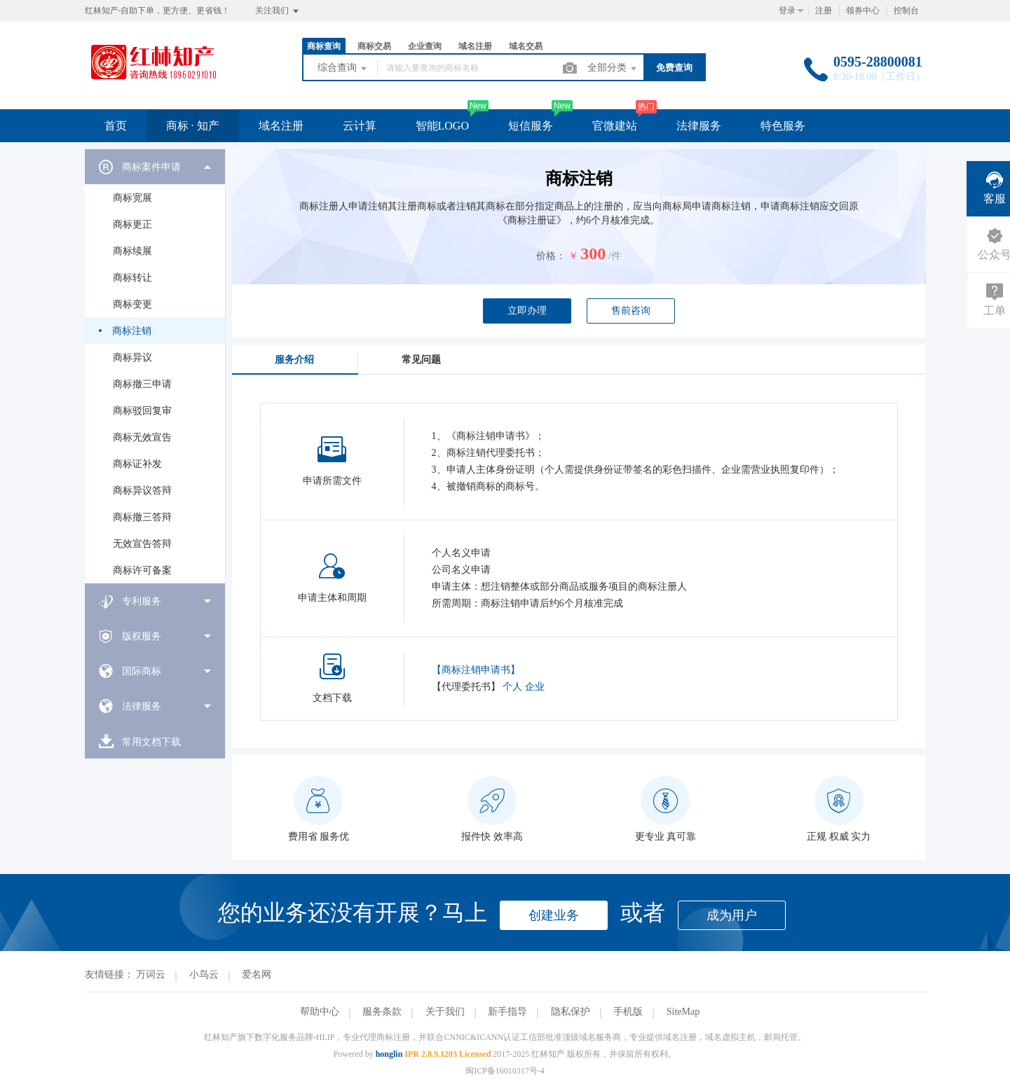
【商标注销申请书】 (476, 670)
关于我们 (445, 1011)
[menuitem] (155, 366)
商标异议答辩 (142, 490)
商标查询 (324, 46)
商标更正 (132, 224)
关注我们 (278, 11)
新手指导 (507, 1011)
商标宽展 (132, 198)
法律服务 (698, 126)
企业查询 (425, 46)
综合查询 (343, 68)
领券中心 (863, 10)
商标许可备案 (142, 570)
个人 (512, 686)
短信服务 (530, 126)
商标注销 (131, 331)
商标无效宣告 (142, 437)
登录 (787, 10)
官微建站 (614, 126)
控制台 (906, 10)
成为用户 (732, 915)
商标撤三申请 (142, 384)
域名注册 (475, 46)
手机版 (628, 1011)
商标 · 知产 (192, 126)
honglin (389, 1054)
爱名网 (256, 974)
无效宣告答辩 (142, 544)
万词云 (150, 974)
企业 (535, 686)
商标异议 (132, 357)
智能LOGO (442, 126)
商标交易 (374, 46)
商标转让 (132, 277)
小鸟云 (204, 974)
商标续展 (132, 251)
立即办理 (527, 310)
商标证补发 (137, 464)
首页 (115, 126)
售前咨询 (630, 310)
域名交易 (525, 46)
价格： (551, 256)
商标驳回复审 (142, 410)
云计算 (359, 126)
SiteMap (683, 1011)
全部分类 (613, 68)
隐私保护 (570, 1011)
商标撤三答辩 (142, 517)
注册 (823, 10)
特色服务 (782, 126)
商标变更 (132, 304)
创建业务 (553, 915)
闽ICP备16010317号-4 (505, 1071)
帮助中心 (319, 1011)
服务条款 (382, 1011)
